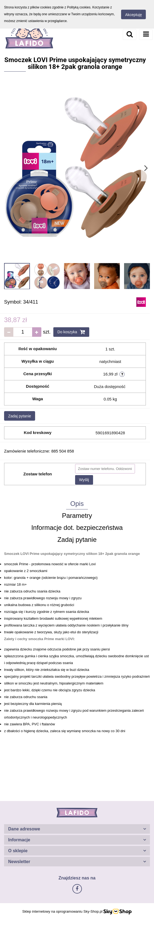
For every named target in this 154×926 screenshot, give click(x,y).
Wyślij (84, 480)
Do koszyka (71, 332)
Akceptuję (133, 14)
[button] (77, 829)
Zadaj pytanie (19, 416)
